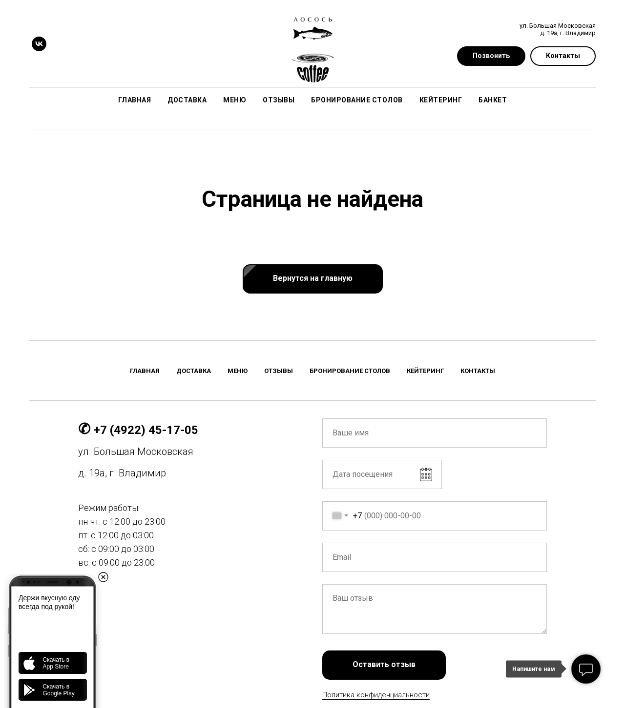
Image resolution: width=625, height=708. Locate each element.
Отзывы (278, 100)
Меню (234, 100)
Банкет (493, 100)
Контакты (477, 370)
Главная (134, 100)
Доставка (187, 100)
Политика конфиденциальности (376, 694)
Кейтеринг (440, 100)
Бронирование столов (357, 100)
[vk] (39, 44)
